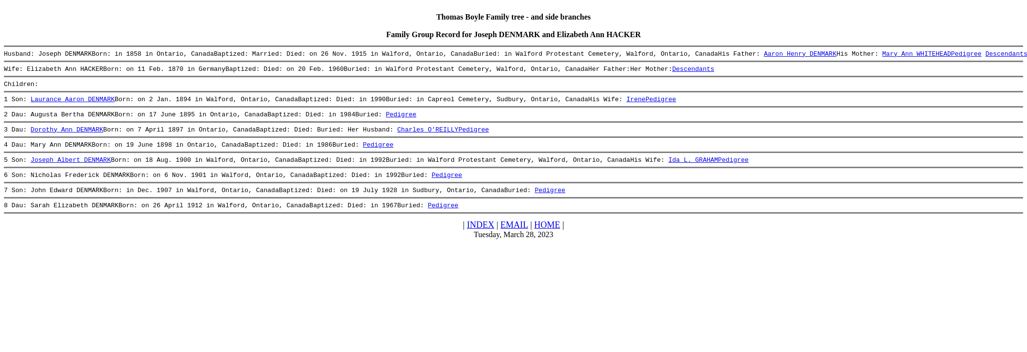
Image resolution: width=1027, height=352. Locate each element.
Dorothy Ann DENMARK (67, 137)
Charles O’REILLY (427, 137)
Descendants (693, 71)
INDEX (480, 241)
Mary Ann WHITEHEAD (916, 54)
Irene (635, 104)
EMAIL (514, 241)
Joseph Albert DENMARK (71, 171)
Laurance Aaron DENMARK (73, 104)
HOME (547, 241)
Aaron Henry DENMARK (800, 54)
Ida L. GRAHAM (693, 171)
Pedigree (966, 54)
